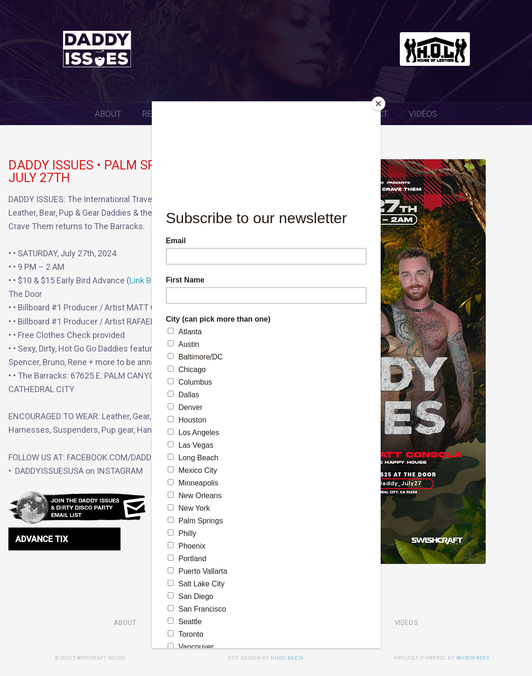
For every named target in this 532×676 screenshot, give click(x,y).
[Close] (378, 104)
